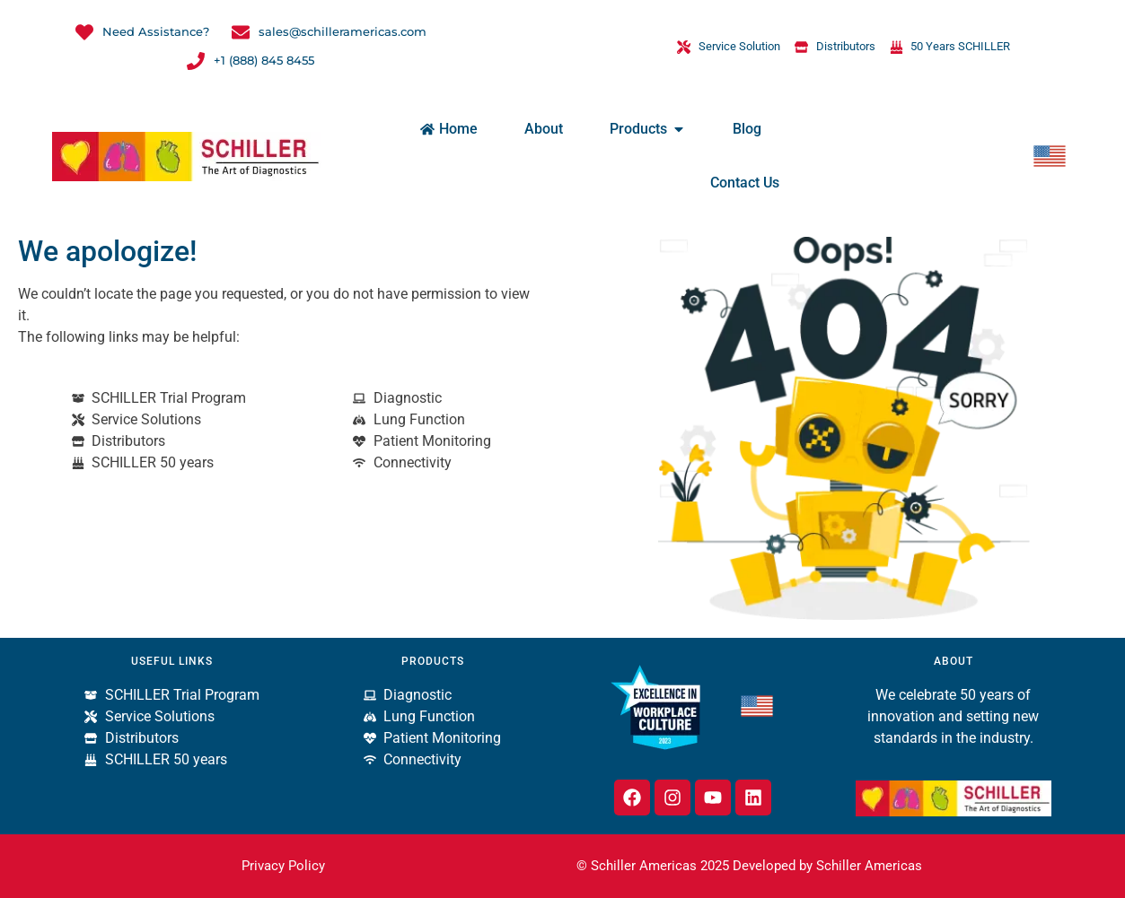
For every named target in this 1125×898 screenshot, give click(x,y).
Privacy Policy (283, 866)
